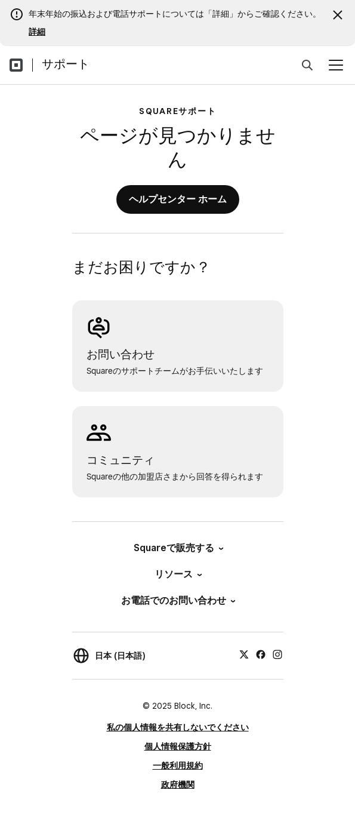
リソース (177, 574)
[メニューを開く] (336, 65)
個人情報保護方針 (177, 746)
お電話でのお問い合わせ (177, 600)
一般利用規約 (178, 765)
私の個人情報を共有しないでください (178, 727)
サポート (65, 64)
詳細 (37, 31)
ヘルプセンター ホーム (178, 199)
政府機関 (178, 784)
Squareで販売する (178, 548)
